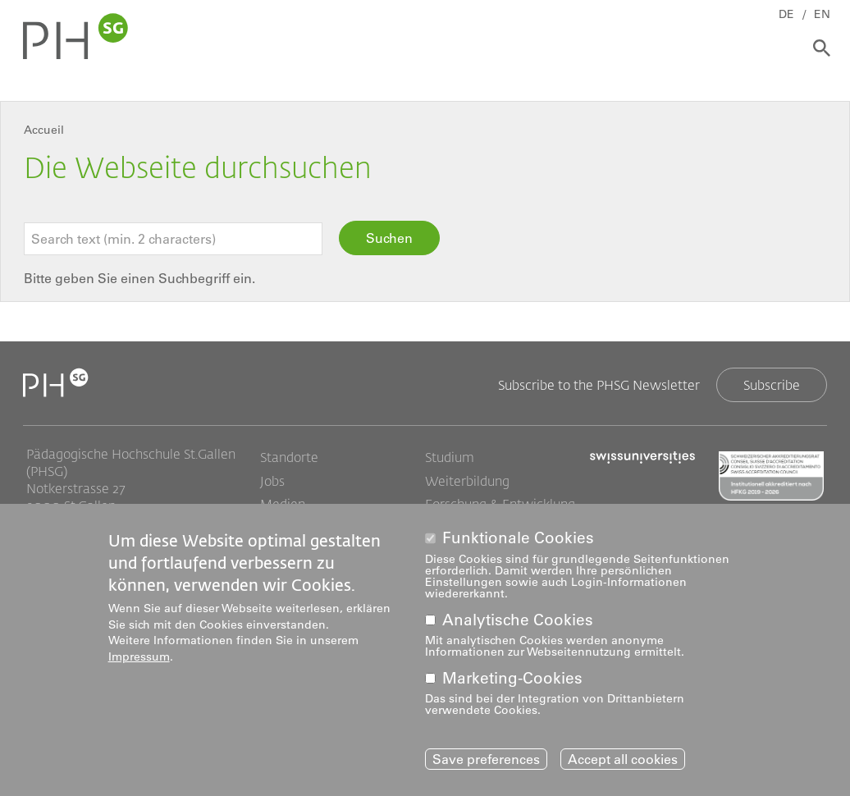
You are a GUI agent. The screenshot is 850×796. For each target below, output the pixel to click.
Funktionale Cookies (518, 538)
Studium (449, 457)
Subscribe (771, 384)
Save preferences (486, 759)
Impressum (139, 656)
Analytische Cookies (517, 620)
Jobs (272, 480)
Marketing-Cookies (512, 678)
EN (822, 14)
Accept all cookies (623, 759)
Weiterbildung (467, 480)
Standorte (289, 457)
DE (786, 14)
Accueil (44, 129)
